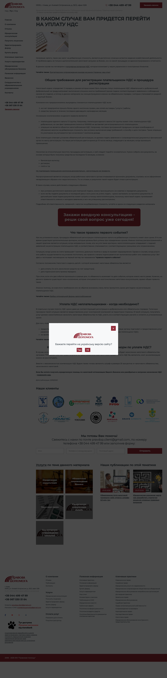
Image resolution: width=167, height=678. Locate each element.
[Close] (113, 328)
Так (79, 349)
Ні (87, 349)
